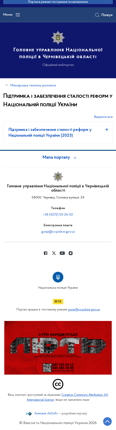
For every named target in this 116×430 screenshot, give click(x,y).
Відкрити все (103, 117)
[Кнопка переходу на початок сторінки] (107, 421)
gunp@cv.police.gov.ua (58, 231)
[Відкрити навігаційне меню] (18, 15)
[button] (58, 157)
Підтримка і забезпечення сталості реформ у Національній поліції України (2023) (50, 133)
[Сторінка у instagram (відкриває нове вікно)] (70, 253)
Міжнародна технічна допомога (33, 85)
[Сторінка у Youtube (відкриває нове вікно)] (62, 253)
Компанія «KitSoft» (46, 413)
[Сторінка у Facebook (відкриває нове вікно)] (45, 253)
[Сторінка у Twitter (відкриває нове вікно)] (54, 253)
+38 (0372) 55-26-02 (58, 214)
